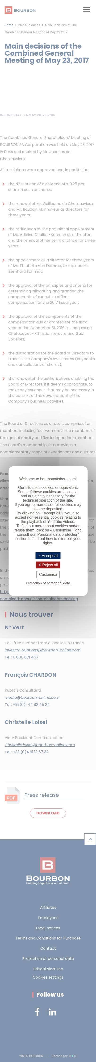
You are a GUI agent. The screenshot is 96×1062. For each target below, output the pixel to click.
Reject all (48, 565)
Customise (48, 574)
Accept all (48, 556)
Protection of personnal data (48, 583)
